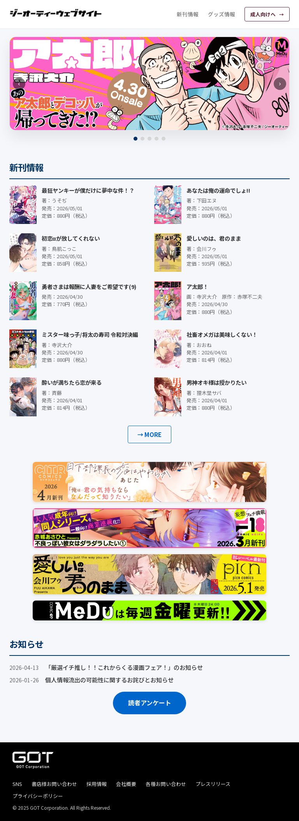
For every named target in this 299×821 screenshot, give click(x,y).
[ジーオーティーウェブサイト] (56, 13)
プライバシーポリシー (37, 796)
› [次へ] (280, 83)
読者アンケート (149, 702)
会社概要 (126, 784)
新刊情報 (188, 14)
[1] (135, 139)
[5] (163, 139)
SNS (17, 784)
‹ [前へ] (19, 83)
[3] (149, 139)
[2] (142, 139)
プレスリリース (212, 784)
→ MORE (149, 434)
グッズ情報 (221, 14)
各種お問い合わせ (166, 784)
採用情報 (96, 784)
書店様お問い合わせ (54, 784)
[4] (156, 139)
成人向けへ (263, 14)
